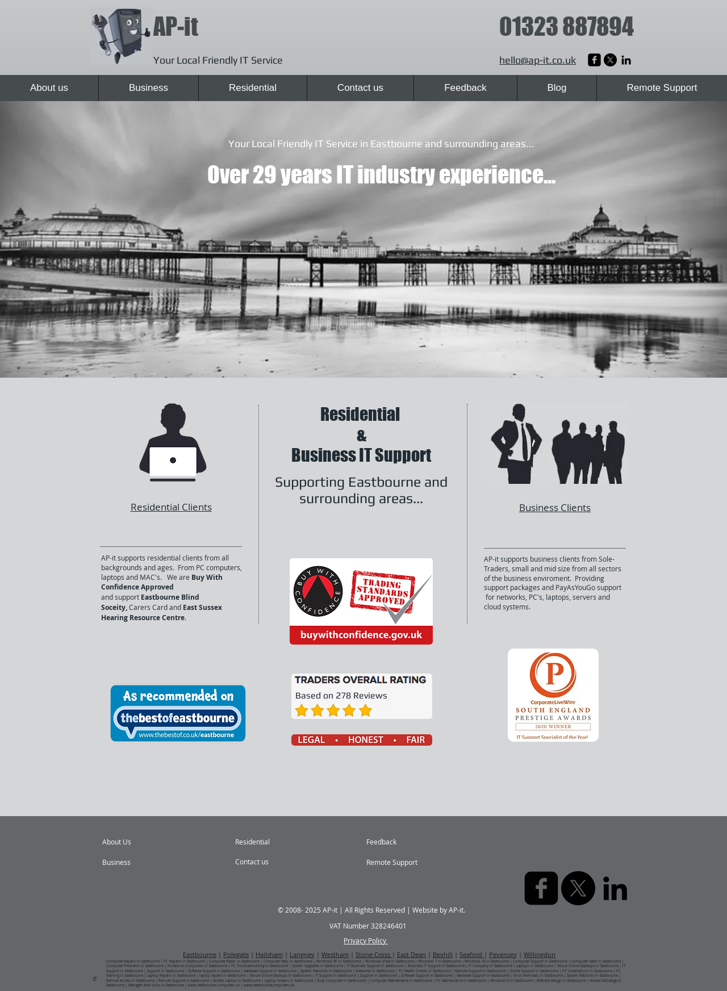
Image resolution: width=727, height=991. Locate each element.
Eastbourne (199, 954)
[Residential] (265, 842)
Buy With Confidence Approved (162, 582)
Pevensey (503, 954)
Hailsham (269, 954)
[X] (610, 59)
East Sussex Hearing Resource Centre (161, 612)
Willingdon (539, 954)
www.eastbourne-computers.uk (214, 985)
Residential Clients (171, 506)
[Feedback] (393, 842)
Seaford (471, 954)
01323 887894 (566, 26)
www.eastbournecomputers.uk (269, 985)
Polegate (236, 954)
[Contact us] (265, 862)
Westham (335, 954)
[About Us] (145, 842)
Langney (302, 954)
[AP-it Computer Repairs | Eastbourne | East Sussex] (626, 59)
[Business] (135, 862)
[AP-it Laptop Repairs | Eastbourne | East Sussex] (594, 59)
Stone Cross (374, 954)
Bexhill (443, 954)
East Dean (411, 954)
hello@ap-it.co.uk (537, 60)
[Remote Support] (399, 862)
